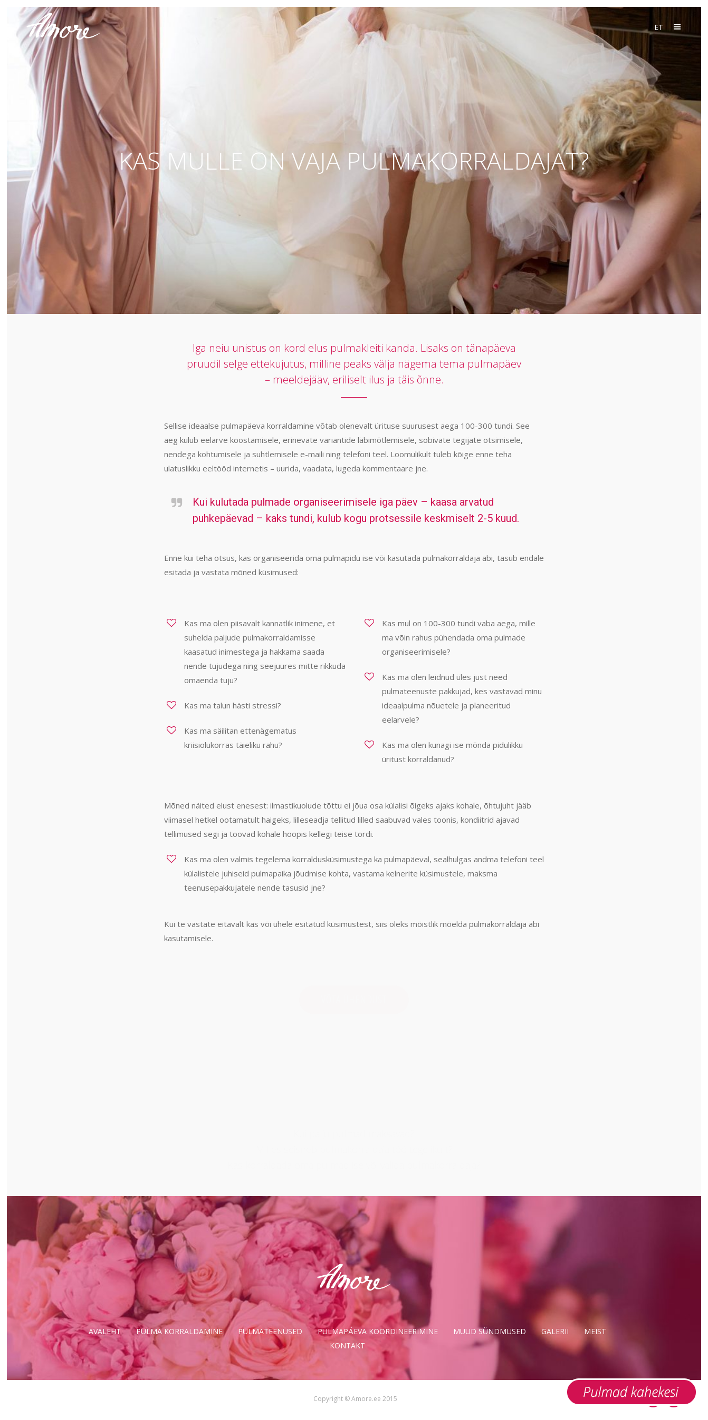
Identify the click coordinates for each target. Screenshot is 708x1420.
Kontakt (347, 1345)
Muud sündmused (489, 1331)
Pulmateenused (270, 1331)
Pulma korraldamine (179, 1331)
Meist (595, 1331)
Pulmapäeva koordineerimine (378, 1331)
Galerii (555, 1331)
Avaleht (105, 1331)
